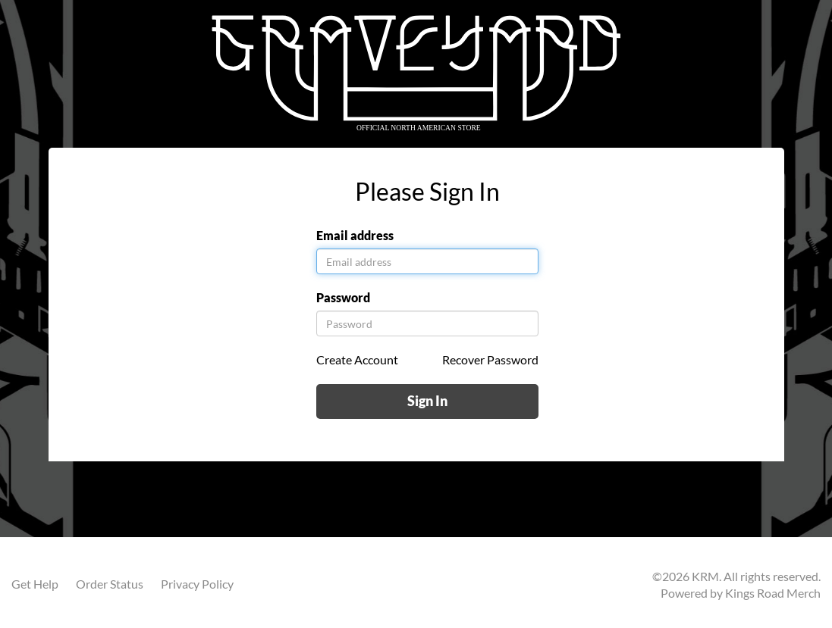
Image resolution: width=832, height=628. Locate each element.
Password (343, 297)
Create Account (357, 359)
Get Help (34, 583)
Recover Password (490, 359)
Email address (355, 235)
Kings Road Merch (773, 593)
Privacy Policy (197, 583)
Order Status (109, 583)
